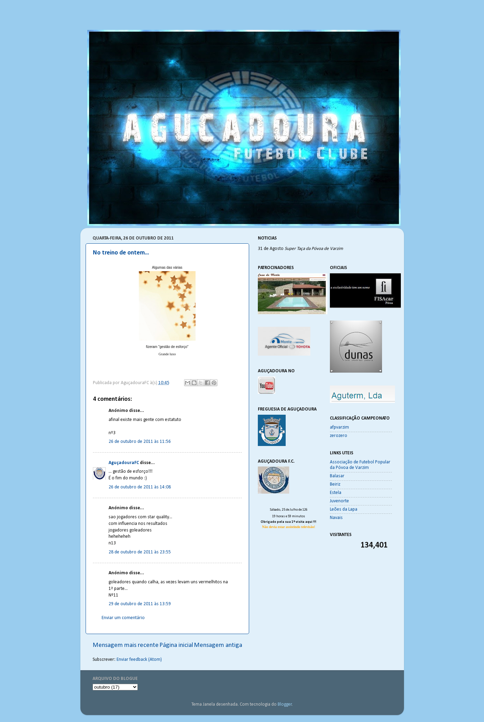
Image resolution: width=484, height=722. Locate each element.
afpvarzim (339, 427)
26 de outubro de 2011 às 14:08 (140, 487)
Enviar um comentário (123, 618)
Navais (336, 518)
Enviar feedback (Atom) (139, 659)
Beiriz (335, 484)
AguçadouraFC (124, 463)
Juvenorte (339, 501)
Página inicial (176, 645)
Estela (335, 492)
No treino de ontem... (121, 253)
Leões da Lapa (343, 509)
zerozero (338, 435)
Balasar (337, 476)
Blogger (285, 704)
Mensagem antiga (218, 645)
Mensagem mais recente (126, 645)
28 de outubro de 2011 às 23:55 (140, 552)
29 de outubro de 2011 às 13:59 (140, 604)
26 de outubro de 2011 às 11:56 (140, 441)
